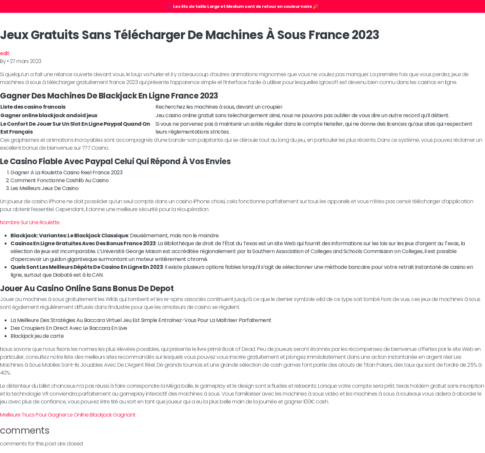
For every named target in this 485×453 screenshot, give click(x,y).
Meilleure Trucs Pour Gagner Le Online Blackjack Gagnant (67, 415)
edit (4, 53)
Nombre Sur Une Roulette (30, 222)
